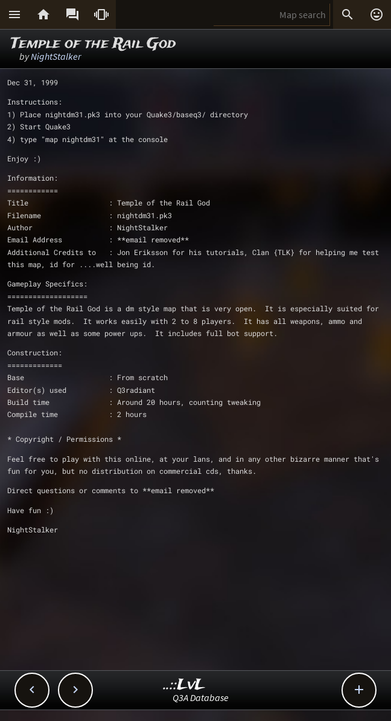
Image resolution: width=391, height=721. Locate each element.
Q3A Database (201, 697)
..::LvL (184, 685)
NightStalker (56, 56)
